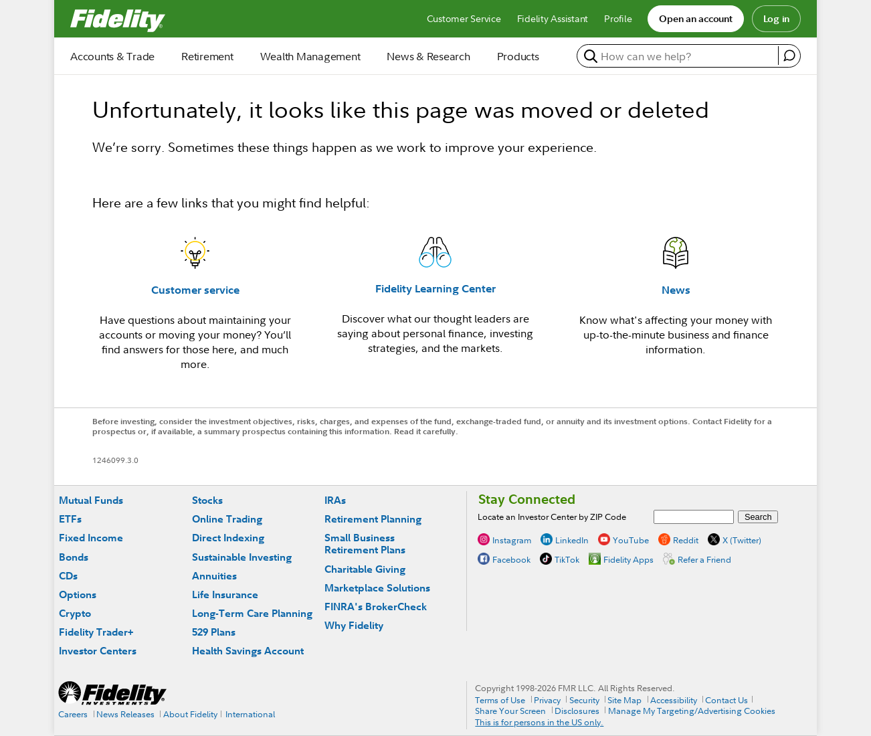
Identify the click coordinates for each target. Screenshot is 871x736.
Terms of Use (500, 700)
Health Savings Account (248, 650)
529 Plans (213, 632)
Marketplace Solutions (377, 587)
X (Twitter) (741, 540)
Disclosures (577, 710)
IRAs (335, 500)
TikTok (567, 559)
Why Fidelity (353, 625)
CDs (68, 575)
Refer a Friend (704, 559)
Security (584, 700)
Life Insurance (225, 594)
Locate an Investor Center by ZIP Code (552, 516)
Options (77, 594)
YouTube (631, 540)
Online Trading (227, 519)
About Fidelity (190, 714)
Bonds (73, 557)
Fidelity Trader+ (96, 632)
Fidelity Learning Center (435, 288)
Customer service (195, 289)
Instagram (511, 540)
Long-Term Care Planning (252, 613)
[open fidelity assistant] (789, 55)
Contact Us (726, 700)
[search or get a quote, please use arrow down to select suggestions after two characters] (679, 56)
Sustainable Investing (242, 557)
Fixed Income (91, 537)
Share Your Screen (510, 710)
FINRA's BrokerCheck (375, 606)
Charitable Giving (364, 569)
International (250, 714)
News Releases (125, 714)
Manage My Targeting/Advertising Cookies (691, 710)
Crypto (75, 613)
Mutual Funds (91, 500)
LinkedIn (572, 540)
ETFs (70, 519)
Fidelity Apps (628, 559)
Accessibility (673, 700)
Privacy (547, 700)
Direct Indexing (228, 537)
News (676, 289)
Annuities (214, 575)
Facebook (511, 559)
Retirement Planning (372, 519)
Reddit (685, 540)
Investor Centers (97, 650)
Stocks (207, 500)
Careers (73, 714)
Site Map (624, 700)
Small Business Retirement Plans (364, 543)
